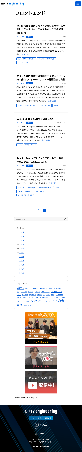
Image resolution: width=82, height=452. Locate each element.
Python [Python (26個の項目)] (32, 294)
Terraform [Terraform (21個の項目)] (59, 294)
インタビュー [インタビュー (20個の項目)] (34, 297)
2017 (21, 268)
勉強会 (56, 105)
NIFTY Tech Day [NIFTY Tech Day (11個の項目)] (45, 292)
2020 (21, 256)
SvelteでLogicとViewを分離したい (35, 118)
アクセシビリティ (29, 59)
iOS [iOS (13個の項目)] (18, 292)
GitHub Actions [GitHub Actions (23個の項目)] (46, 288)
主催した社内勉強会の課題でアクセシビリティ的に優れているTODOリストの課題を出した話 (41, 77)
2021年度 (21, 188)
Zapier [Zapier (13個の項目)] (19, 297)
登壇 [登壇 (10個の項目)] (29, 305)
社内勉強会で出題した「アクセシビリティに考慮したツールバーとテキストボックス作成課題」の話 (41, 29)
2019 (21, 260)
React (20, 105)
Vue (19, 59)
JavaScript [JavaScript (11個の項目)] (24, 292)
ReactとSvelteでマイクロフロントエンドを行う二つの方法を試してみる (39, 159)
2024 (21, 240)
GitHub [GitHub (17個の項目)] (35, 288)
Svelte (20, 145)
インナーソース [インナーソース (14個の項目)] (45, 297)
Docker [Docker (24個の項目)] (28, 288)
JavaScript (31, 188)
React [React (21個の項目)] (39, 294)
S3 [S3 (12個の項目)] (44, 295)
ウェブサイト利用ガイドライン (41, 441)
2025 (21, 236)
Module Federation (44, 188)
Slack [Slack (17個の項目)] (48, 294)
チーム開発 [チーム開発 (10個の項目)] (26, 301)
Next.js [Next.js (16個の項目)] (37, 292)
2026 (21, 232)
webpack (28, 191)
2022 (21, 248)
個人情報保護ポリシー (41, 439)
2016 (21, 272)
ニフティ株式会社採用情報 (41, 418)
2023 (21, 244)
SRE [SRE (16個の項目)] (52, 295)
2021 (21, 252)
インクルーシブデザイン (46, 59)
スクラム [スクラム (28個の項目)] (55, 297)
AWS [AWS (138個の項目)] (20, 287)
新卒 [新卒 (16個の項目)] (25, 305)
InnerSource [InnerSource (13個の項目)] (58, 288)
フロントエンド (23, 62)
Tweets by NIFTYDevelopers (25, 397)
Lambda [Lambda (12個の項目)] (30, 292)
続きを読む (26, 54)
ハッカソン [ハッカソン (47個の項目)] (36, 300)
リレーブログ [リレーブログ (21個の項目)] (49, 301)
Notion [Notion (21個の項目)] (25, 294)
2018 (21, 264)
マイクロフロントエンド (26, 195)
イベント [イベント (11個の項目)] (25, 297)
